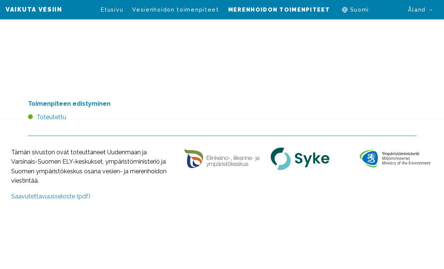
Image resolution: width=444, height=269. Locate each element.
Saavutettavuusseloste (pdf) (50, 196)
